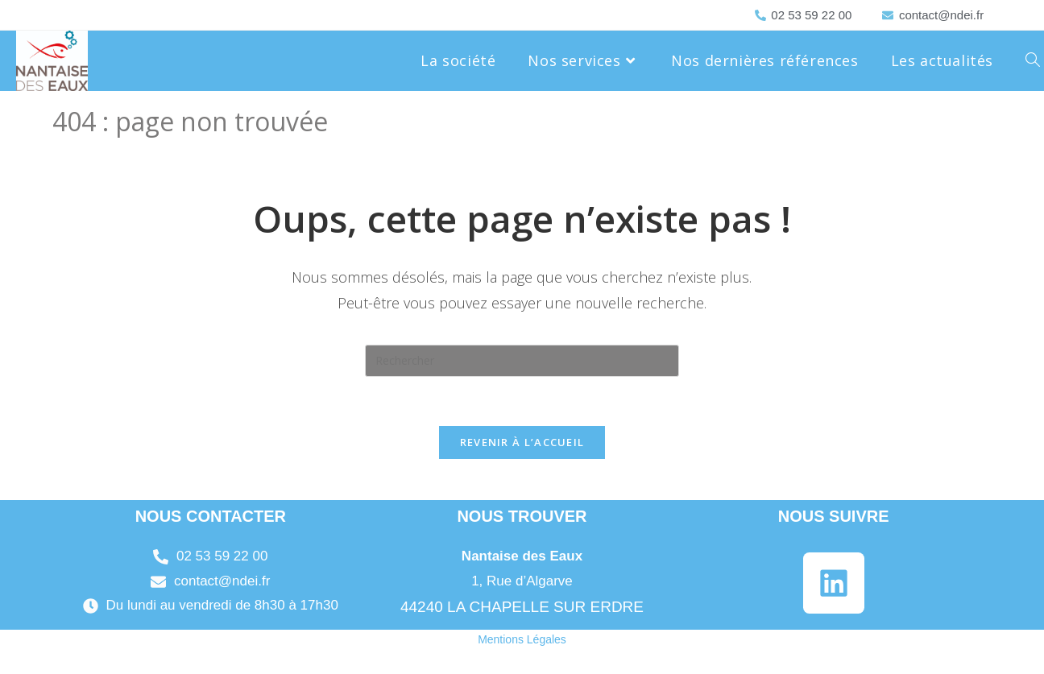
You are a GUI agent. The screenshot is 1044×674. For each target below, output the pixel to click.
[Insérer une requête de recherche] (522, 361)
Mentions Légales (522, 639)
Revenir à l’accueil (522, 442)
